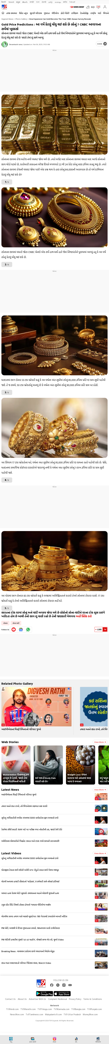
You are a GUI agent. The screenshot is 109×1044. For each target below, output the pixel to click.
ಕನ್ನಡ (18, 2)
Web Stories (10, 742)
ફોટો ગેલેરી (65, 13)
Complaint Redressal (57, 999)
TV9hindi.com (12, 1009)
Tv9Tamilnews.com (34, 1014)
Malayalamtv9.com (53, 1014)
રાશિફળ (74, 13)
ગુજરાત (47, 13)
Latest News (10, 789)
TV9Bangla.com (78, 1009)
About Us (22, 999)
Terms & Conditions (92, 999)
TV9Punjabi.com (94, 1009)
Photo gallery (21, 18)
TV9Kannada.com (61, 1009)
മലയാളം (58, 2)
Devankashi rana (15, 44)
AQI (93, 7)
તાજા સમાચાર (11, 13)
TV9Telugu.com (44, 1009)
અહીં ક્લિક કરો (84, 616)
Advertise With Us (37, 999)
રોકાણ (5, 623)
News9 (11, 2)
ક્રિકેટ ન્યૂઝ (23, 13)
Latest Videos (11, 853)
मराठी (32, 2)
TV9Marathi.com (28, 1009)
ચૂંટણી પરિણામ (36, 13)
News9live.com (17, 1014)
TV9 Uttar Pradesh (72, 1014)
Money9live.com (90, 1014)
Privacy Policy (75, 999)
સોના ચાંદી (16, 623)
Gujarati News (7, 18)
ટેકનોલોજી (84, 13)
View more (100, 742)
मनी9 (65, 2)
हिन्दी (3, 2)
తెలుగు (25, 2)
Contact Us (10, 999)
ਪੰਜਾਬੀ (44, 2)
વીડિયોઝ (55, 13)
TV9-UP (72, 2)
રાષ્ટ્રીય (93, 13)
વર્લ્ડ (99, 13)
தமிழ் (51, 2)
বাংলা (37, 2)
